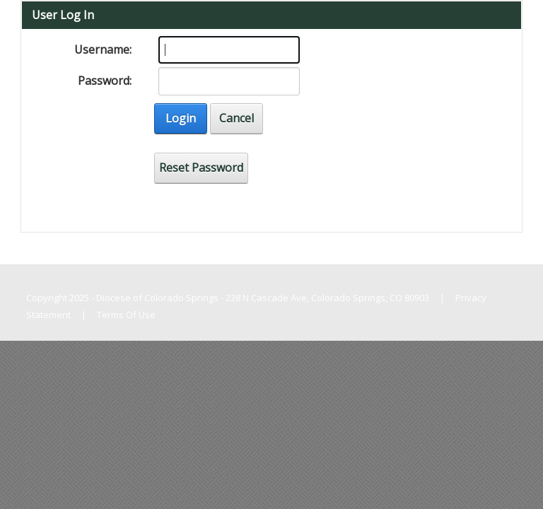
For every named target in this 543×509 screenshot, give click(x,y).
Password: (105, 80)
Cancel (236, 118)
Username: (103, 49)
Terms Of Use (126, 314)
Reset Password (201, 167)
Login (180, 118)
